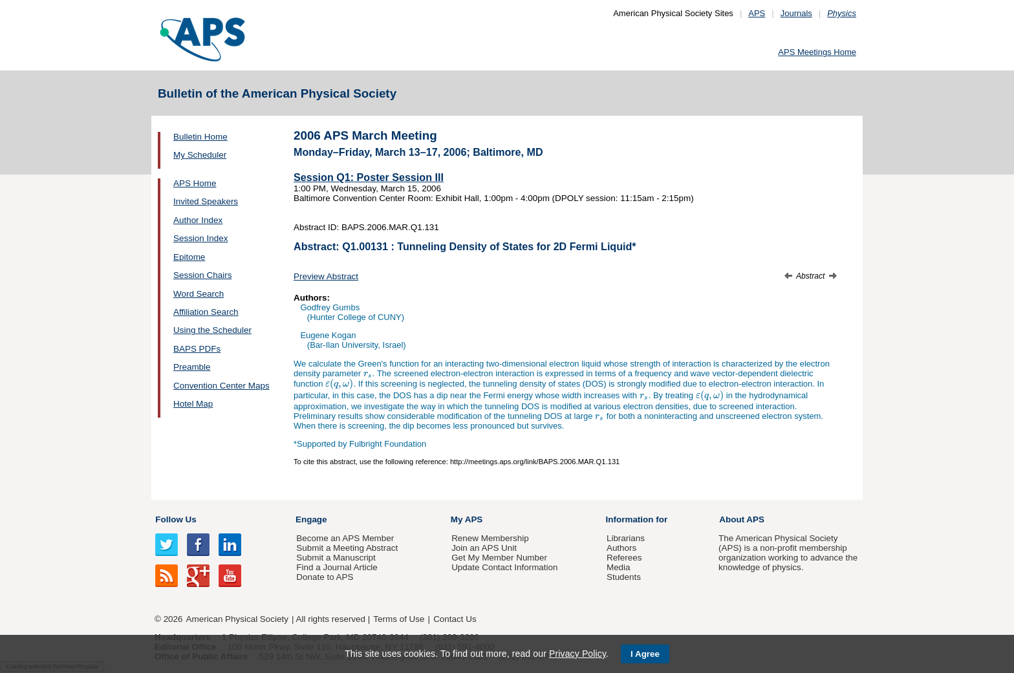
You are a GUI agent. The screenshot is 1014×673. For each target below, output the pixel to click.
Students (624, 577)
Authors (621, 548)
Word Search (198, 294)
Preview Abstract (326, 276)
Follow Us (175, 519)
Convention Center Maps (221, 385)
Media (619, 567)
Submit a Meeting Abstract (347, 548)
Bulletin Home (200, 137)
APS (756, 13)
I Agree (645, 654)
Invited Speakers (205, 201)
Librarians (626, 538)
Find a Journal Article (336, 567)
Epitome (189, 257)
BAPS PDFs (197, 349)
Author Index (197, 220)
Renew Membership (490, 538)
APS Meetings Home (817, 52)
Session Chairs (202, 275)
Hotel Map (193, 404)
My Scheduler (199, 155)
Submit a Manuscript (335, 557)
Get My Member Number (499, 557)
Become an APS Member (345, 538)
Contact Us (454, 619)
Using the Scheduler (212, 330)
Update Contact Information (504, 567)
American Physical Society (237, 619)
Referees (624, 557)
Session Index (200, 238)
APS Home (194, 183)
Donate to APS (324, 577)
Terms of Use (398, 619)
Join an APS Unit (484, 548)
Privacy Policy (577, 653)
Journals (796, 13)
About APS (741, 519)
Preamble (192, 367)
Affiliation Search (206, 312)
